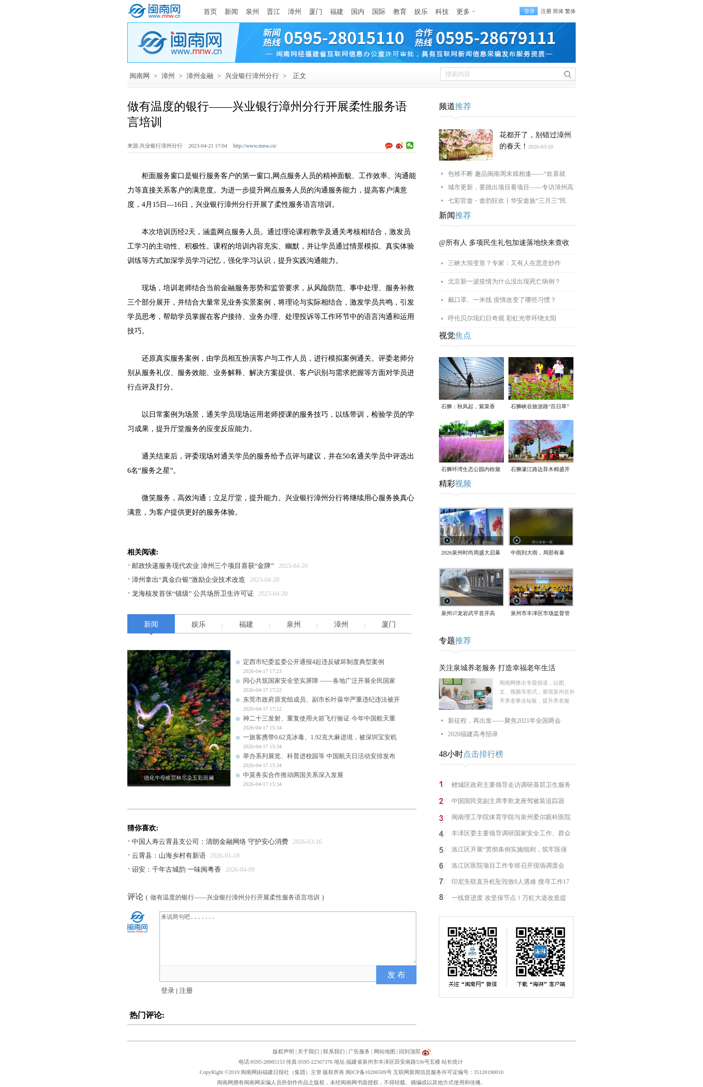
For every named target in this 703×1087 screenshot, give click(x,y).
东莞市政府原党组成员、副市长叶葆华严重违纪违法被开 (321, 699)
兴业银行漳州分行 (252, 75)
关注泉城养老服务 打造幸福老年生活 (497, 668)
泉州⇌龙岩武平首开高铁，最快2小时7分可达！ (470, 614)
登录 (167, 990)
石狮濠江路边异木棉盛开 (540, 469)
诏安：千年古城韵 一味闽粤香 (176, 869)
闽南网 (140, 75)
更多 (463, 11)
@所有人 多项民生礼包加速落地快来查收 (504, 242)
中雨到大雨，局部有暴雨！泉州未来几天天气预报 (540, 553)
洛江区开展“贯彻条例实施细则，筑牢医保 (509, 849)
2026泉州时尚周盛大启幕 (470, 553)
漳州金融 (200, 75)
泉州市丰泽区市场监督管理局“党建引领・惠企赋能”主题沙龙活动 (540, 614)
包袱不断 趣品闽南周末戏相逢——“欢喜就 (506, 173)
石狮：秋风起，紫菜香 (468, 406)
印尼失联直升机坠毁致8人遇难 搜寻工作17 (510, 881)
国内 (358, 11)
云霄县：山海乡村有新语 (169, 855)
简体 (558, 11)
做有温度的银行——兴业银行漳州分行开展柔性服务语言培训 (235, 897)
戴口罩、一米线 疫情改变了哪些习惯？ (502, 300)
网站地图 (384, 1051)
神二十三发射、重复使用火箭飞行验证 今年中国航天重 (319, 718)
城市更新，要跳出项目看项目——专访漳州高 (510, 187)
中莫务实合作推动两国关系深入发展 (293, 775)
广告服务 (359, 1051)
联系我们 (334, 1051)
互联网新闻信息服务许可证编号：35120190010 (448, 1072)
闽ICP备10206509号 (369, 1072)
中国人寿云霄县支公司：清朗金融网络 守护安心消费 (210, 841)
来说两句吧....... (288, 937)
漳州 (294, 11)
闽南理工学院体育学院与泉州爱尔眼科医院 (511, 817)
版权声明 (283, 1051)
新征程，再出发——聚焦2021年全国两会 (504, 720)
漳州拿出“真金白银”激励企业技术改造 (188, 579)
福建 (336, 11)
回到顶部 (410, 1051)
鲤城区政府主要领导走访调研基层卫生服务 (511, 784)
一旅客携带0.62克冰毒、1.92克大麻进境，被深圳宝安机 (320, 737)
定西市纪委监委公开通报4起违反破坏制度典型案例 (313, 662)
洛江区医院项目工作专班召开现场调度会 (507, 865)
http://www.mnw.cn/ (255, 146)
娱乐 (421, 11)
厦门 (315, 11)
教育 (400, 11)
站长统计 (452, 1062)
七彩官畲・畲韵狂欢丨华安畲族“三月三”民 (507, 200)
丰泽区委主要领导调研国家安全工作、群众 (511, 833)
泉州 (252, 11)
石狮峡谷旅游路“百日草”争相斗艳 (540, 407)
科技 (442, 11)
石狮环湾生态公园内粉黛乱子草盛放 (470, 470)
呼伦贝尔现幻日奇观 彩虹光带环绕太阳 (502, 318)
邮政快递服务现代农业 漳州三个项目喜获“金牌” (203, 565)
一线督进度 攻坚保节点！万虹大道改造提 (508, 898)
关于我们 (308, 1051)
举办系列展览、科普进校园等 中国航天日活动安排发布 (319, 756)
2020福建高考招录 (473, 734)
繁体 (570, 11)
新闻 (231, 11)
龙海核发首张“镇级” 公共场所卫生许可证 (193, 593)
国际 (379, 11)
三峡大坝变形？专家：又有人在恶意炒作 (504, 263)
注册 (546, 11)
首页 (210, 11)
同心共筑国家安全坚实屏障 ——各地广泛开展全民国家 (319, 680)
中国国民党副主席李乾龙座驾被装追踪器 (507, 801)
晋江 (273, 11)
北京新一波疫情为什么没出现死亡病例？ (504, 281)
